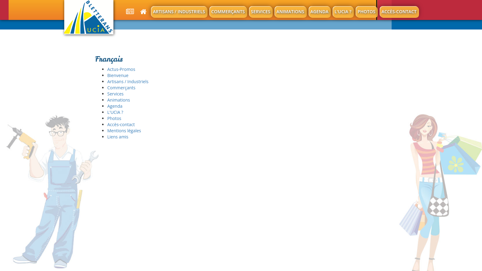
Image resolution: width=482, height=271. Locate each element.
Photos (366, 11)
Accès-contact (399, 11)
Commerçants (228, 11)
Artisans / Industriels (179, 11)
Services (260, 11)
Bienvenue (117, 75)
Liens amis (117, 137)
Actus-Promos (121, 69)
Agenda (319, 11)
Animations (290, 11)
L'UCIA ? (342, 11)
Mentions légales (124, 131)
